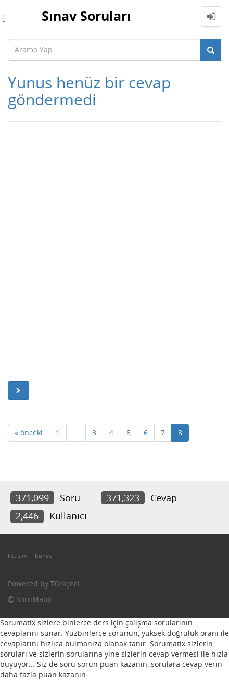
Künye (43, 555)
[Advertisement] (114, 251)
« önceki (29, 432)
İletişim (17, 555)
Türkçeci (65, 584)
